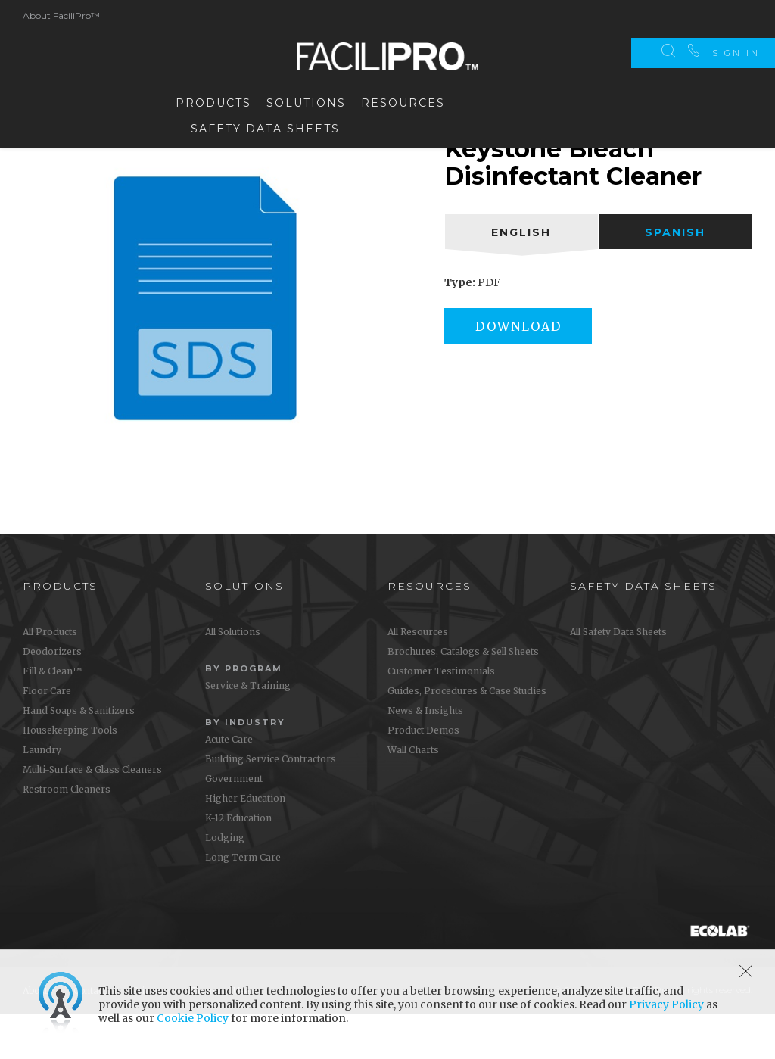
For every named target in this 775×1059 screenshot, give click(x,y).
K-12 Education (238, 863)
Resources (403, 100)
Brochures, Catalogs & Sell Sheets (463, 696)
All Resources (418, 677)
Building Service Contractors (270, 804)
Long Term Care (243, 902)
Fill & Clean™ (52, 716)
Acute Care (229, 784)
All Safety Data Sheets (618, 677)
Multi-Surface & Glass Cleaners (92, 815)
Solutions (306, 100)
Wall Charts (413, 795)
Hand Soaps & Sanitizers (79, 756)
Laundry (42, 795)
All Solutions (232, 677)
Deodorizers (52, 696)
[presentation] (522, 277)
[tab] (522, 277)
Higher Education (245, 843)
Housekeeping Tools (70, 775)
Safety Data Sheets (265, 125)
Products (213, 100)
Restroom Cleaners (66, 834)
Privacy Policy (666, 1004)
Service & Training (248, 731)
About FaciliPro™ (61, 12)
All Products (50, 677)
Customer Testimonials (441, 716)
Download (525, 371)
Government (234, 824)
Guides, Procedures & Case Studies (467, 736)
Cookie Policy (193, 1018)
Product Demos (423, 775)
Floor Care (47, 736)
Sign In (736, 15)
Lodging (224, 883)
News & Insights (425, 756)
